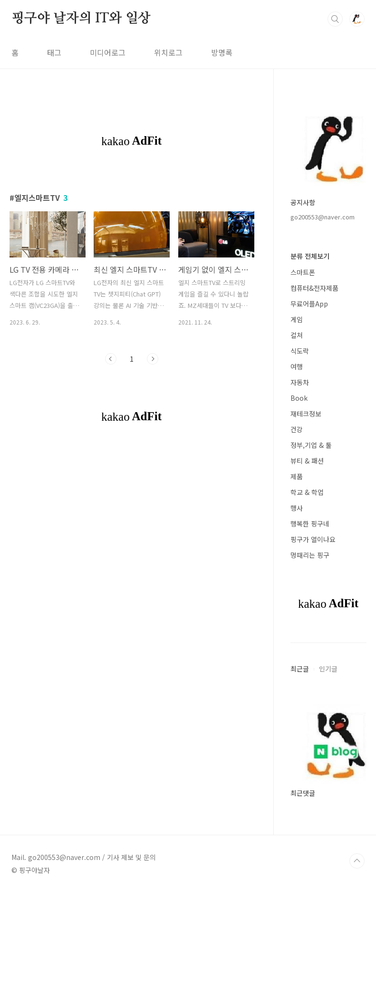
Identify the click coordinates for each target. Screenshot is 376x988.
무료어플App (309, 303)
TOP (357, 861)
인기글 (328, 668)
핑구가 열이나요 (313, 539)
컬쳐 (296, 335)
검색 (335, 19)
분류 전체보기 (309, 256)
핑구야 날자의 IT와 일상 (81, 18)
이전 (110, 359)
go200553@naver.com (322, 216)
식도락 (299, 351)
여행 (296, 366)
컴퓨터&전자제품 (314, 288)
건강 (296, 429)
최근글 (299, 668)
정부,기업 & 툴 (311, 445)
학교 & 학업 (307, 492)
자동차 (299, 382)
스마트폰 (302, 272)
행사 (296, 508)
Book (299, 398)
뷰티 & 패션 (307, 460)
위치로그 (168, 52)
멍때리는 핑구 (309, 555)
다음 (152, 359)
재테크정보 (305, 413)
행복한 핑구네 (309, 523)
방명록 (221, 52)
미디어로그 (107, 52)
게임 (296, 319)
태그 (54, 52)
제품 (296, 476)
